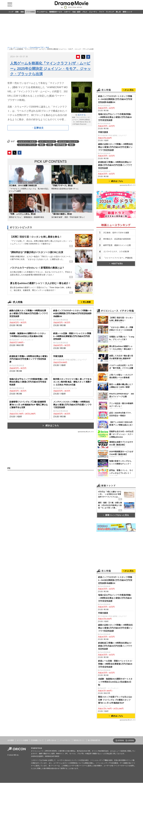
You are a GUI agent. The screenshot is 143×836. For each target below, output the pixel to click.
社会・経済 (76, 12)
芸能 (16, 12)
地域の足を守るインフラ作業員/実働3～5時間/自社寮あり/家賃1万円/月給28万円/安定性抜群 (115, 117)
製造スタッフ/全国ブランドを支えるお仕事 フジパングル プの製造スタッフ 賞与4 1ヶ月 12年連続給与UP (115, 700)
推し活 (118, 12)
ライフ (101, 12)
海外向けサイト (79, 740)
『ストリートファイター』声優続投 (118, 258)
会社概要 (10, 740)
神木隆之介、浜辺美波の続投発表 (117, 239)
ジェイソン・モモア (27, 141)
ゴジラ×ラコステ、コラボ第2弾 (116, 251)
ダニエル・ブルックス (68, 141)
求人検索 (87, 302)
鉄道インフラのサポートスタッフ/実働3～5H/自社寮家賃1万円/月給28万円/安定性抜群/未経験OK (115, 99)
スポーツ (67, 12)
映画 (47, 47)
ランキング (110, 12)
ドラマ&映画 (30, 12)
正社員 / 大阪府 (72, 360)
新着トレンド (127, 12)
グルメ (84, 12)
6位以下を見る (116, 263)
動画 (71, 145)
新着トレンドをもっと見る (116, 515)
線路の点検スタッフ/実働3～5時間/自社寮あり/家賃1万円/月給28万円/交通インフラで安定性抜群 (115, 147)
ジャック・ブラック (27, 145)
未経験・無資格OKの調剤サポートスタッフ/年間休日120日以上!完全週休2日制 (115, 682)
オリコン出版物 (22, 740)
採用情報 (121, 740)
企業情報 (131, 740)
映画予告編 (60, 145)
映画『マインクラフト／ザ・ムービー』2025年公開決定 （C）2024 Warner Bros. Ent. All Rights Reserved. (81, 119)
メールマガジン (64, 740)
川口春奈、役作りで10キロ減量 (116, 233)
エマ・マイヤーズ (47, 141)
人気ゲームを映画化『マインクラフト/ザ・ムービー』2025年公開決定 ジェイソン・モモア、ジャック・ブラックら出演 (50, 68)
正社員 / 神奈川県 (28, 339)
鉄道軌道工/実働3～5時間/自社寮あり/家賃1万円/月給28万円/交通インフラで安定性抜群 (115, 165)
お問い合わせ (51, 740)
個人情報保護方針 (94, 740)
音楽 (22, 12)
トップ (11, 12)
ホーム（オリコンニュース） (17, 47)
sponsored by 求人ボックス (86, 431)
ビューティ (93, 12)
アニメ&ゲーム (42, 12)
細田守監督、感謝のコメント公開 (117, 245)
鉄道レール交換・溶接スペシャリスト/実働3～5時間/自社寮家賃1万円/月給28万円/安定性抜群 (115, 664)
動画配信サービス (55, 12)
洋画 (50, 145)
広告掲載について (37, 740)
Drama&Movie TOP (37, 47)
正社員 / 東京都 (28, 317)
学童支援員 (103, 132)
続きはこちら (52, 425)
